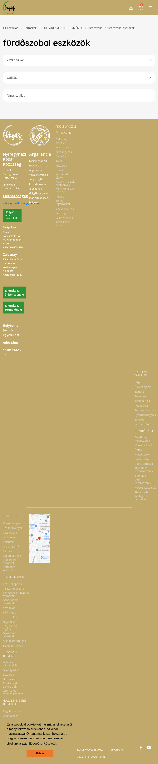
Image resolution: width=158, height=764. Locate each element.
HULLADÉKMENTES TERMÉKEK (62, 28)
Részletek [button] (50, 743)
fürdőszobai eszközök (121, 28)
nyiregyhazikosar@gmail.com (22, 203)
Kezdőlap (10, 28)
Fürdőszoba (95, 28)
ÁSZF (102, 757)
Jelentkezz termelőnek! (13, 307)
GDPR (94, 757)
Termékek (30, 28)
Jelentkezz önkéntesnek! (14, 292)
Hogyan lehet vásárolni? (11, 215)
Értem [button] (40, 753)
